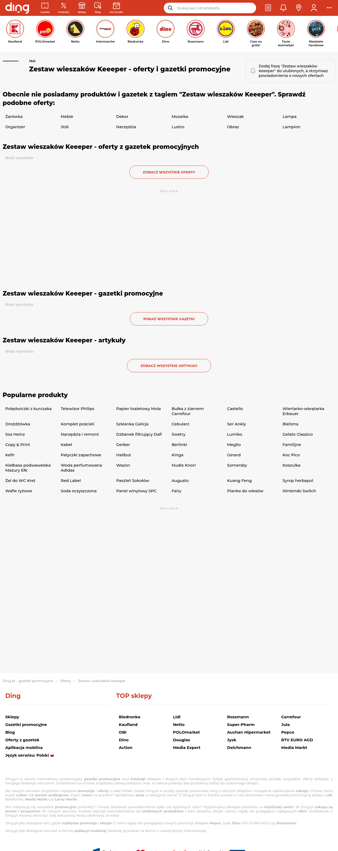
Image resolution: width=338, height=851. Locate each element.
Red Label (71, 480)
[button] (268, 8)
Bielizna (290, 423)
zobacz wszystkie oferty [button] (169, 172)
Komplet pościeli (77, 423)
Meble (67, 116)
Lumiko (234, 434)
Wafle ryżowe (18, 490)
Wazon (123, 465)
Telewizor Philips (77, 408)
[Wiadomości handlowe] (97, 8)
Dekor (122, 116)
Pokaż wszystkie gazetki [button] (169, 319)
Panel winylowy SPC (136, 490)
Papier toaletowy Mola (138, 408)
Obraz (233, 126)
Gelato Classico (298, 434)
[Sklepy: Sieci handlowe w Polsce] (82, 8)
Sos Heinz (15, 434)
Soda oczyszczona (79, 490)
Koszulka (292, 465)
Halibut (123, 454)
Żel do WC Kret (20, 480)
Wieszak (235, 116)
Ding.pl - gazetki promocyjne (28, 681)
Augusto (180, 480)
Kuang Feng (239, 480)
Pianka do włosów (245, 490)
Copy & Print (17, 444)
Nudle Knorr (184, 465)
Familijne (292, 444)
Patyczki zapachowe (81, 454)
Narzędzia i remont (80, 434)
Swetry (178, 434)
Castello (235, 408)
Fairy (176, 490)
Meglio (234, 444)
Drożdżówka (17, 423)
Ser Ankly (236, 423)
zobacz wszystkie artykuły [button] (169, 366)
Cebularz (180, 423)
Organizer (15, 126)
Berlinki (179, 444)
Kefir (10, 454)
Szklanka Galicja (132, 423)
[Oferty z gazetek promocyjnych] (63, 8)
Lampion (292, 126)
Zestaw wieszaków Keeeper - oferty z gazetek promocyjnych (101, 146)
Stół (64, 126)
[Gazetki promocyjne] (45, 8)
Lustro (178, 126)
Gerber (123, 444)
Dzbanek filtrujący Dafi (139, 434)
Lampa (290, 116)
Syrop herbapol (298, 480)
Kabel (66, 444)
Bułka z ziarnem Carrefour (188, 411)
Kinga (178, 454)
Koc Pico (291, 454)
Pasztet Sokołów (132, 480)
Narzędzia (126, 126)
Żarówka (14, 116)
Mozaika (180, 116)
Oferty (65, 681)
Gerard (234, 454)
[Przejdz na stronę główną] (17, 8)
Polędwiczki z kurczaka (28, 408)
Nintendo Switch (299, 490)
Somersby (237, 465)
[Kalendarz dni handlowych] (116, 8)
